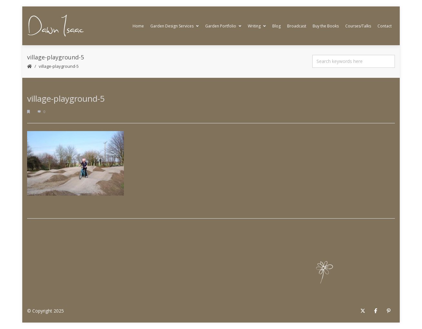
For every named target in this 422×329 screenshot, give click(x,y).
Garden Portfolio (223, 26)
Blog (276, 26)
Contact (384, 26)
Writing (257, 26)
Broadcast (296, 26)
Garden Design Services (174, 26)
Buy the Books (326, 26)
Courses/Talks (358, 26)
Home (138, 26)
